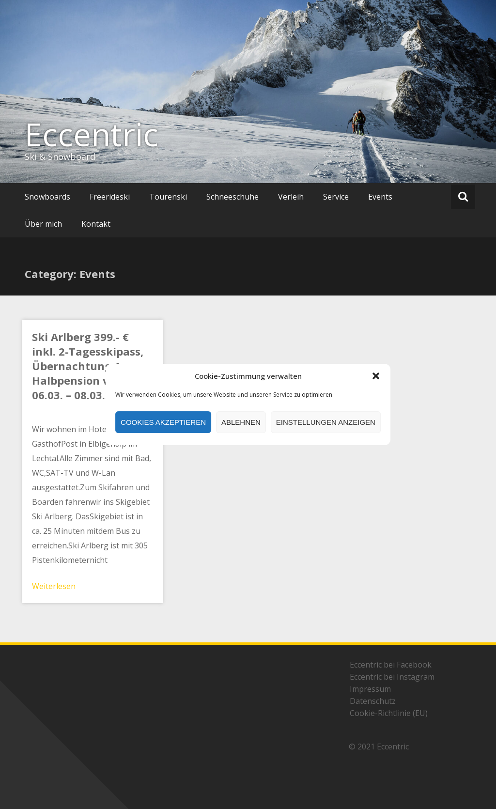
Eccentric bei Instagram (392, 676)
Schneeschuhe (232, 196)
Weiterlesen (54, 586)
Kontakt (95, 223)
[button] (376, 376)
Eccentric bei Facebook (391, 664)
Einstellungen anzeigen (325, 422)
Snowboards (47, 196)
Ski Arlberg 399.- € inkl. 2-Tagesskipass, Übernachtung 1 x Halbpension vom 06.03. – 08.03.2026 (87, 365)
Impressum (370, 689)
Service (336, 196)
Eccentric (91, 134)
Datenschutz (373, 701)
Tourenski (168, 196)
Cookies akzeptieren (163, 422)
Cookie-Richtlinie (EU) (389, 713)
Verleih (291, 196)
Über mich (43, 223)
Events (380, 196)
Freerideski (110, 196)
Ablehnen (241, 422)
